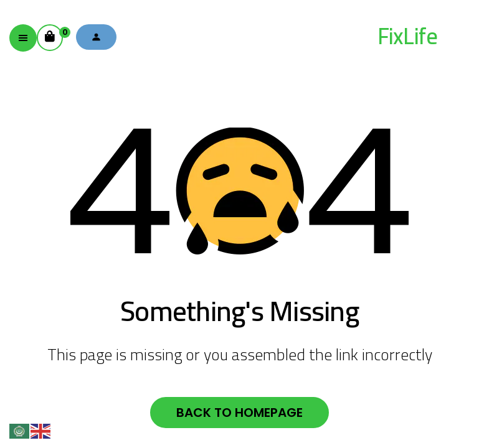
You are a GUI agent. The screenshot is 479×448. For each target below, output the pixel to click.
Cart (54, 34)
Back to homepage (239, 412)
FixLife (407, 36)
